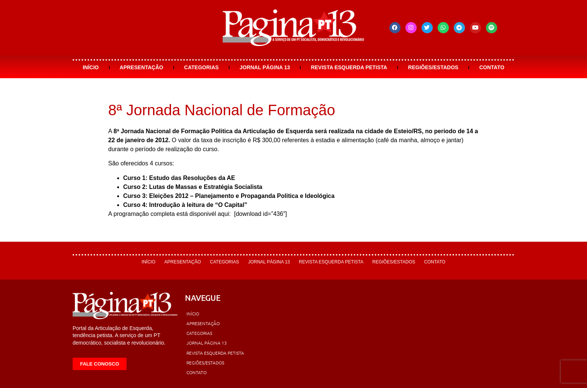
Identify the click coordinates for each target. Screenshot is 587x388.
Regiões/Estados (433, 67)
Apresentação (141, 67)
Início (91, 67)
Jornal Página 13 (265, 67)
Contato (491, 67)
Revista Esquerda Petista (349, 67)
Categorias (201, 67)
